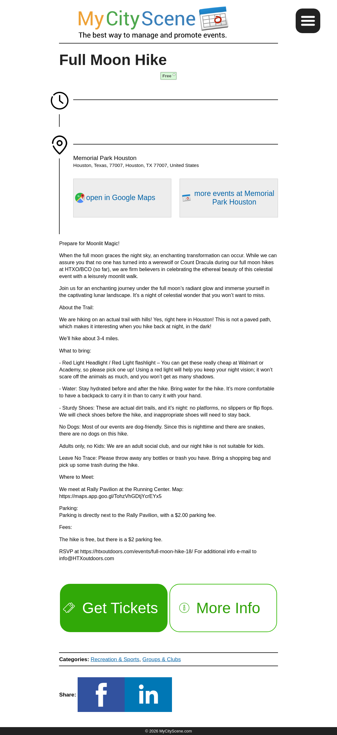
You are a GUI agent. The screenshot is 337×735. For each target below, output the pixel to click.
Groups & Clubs (161, 659)
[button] (308, 21)
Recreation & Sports (115, 659)
